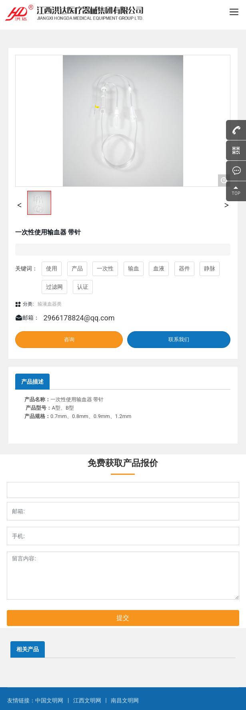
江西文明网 (87, 700)
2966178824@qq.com (78, 318)
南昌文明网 (125, 700)
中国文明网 (49, 700)
